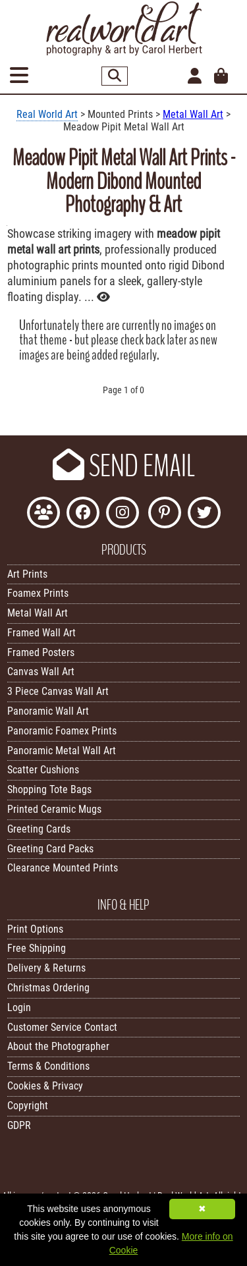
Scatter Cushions (43, 769)
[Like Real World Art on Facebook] (83, 514)
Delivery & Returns (46, 968)
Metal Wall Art (193, 114)
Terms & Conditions (48, 1066)
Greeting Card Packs (50, 848)
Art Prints (27, 574)
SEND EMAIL (124, 466)
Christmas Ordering (48, 987)
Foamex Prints (38, 593)
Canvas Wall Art (40, 671)
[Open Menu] (19, 76)
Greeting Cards (38, 829)
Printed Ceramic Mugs (54, 809)
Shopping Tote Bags (49, 789)
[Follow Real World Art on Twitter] (204, 514)
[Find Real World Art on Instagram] (122, 514)
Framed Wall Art (41, 632)
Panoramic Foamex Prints (62, 731)
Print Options (35, 929)
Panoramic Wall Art (48, 711)
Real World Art (47, 114)
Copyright (27, 1105)
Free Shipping (36, 948)
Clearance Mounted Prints (62, 868)
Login (19, 1007)
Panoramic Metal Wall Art (61, 750)
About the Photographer (58, 1046)
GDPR (19, 1125)
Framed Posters (40, 652)
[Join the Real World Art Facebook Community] (43, 514)
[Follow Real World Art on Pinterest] (164, 514)
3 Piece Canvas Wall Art (58, 691)
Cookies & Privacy (45, 1086)
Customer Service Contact (62, 1027)
